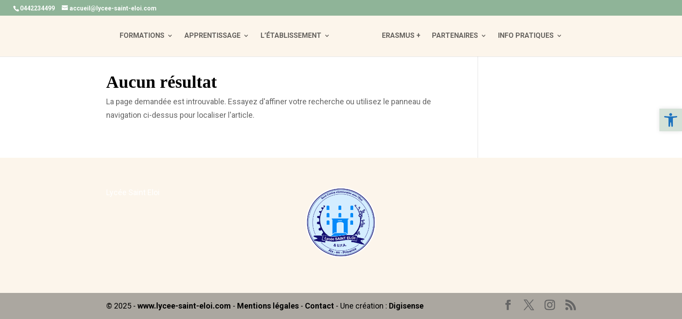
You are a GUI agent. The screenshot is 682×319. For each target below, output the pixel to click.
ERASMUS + (401, 36)
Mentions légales (268, 305)
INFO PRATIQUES (526, 36)
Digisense (406, 305)
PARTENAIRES (455, 36)
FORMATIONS (142, 36)
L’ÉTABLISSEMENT (291, 36)
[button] (670, 120)
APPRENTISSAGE (212, 36)
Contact (319, 305)
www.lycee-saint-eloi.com (184, 305)
